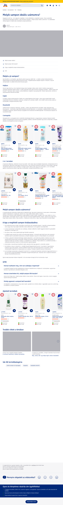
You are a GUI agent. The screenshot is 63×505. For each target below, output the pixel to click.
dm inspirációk (11, 9)
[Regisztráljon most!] (31, 501)
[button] (59, 5)
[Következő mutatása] (61, 136)
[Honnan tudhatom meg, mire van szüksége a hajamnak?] (31, 266)
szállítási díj (34, 465)
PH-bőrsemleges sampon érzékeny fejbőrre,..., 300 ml (42, 149)
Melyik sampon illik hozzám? (11, 64)
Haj (15, 9)
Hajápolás (19, 9)
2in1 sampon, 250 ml (23, 195)
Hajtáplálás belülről (35, 365)
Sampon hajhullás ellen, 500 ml (25, 316)
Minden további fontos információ (26, 1)
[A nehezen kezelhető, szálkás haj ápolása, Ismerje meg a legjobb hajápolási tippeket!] (17, 345)
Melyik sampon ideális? (10, 60)
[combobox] (27, 5)
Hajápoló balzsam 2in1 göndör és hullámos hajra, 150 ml (42, 196)
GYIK (6, 71)
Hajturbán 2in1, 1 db (5, 195)
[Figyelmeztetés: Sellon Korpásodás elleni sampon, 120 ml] (5, 321)
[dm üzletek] (47, 5)
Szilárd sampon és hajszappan (13, 365)
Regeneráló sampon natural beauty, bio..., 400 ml (24, 149)
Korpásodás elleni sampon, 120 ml (7, 317)
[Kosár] (56, 5)
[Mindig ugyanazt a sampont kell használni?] (31, 281)
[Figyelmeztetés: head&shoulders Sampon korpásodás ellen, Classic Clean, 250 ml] (56, 321)
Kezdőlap (4, 9)
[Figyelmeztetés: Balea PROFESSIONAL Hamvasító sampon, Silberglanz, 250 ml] (56, 153)
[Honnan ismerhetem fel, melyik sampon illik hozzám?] (31, 274)
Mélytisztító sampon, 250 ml (41, 316)
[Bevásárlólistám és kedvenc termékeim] (50, 5)
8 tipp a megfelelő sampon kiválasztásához (14, 67)
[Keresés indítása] (41, 5)
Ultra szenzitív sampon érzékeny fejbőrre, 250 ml (7, 149)
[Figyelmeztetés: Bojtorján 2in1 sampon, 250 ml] (22, 201)
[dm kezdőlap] (5, 5)
